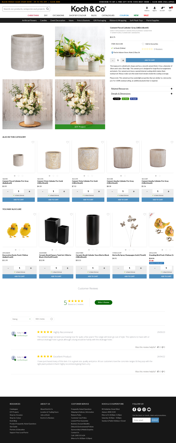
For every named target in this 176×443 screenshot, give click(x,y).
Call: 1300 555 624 (78, 435)
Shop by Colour (15, 418)
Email (134, 99)
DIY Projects (14, 412)
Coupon (124, 15)
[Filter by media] (44, 319)
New (136, 15)
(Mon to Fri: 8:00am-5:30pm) (81, 438)
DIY (45, 15)
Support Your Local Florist (19, 432)
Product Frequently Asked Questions (23, 424)
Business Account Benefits (80, 424)
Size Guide (13, 427)
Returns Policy (76, 415)
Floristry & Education (17, 430)
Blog (94, 15)
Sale (146, 15)
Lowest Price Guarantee (79, 421)
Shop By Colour (77, 15)
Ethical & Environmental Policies (82, 427)
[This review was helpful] (158, 347)
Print (126, 99)
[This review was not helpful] (162, 347)
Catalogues (108, 15)
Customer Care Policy (79, 418)
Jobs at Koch (45, 415)
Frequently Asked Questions (81, 409)
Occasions (58, 15)
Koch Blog (13, 421)
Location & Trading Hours (49, 412)
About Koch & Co (46, 409)
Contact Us (75, 432)
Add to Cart (150, 60)
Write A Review (103, 302)
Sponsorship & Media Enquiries (82, 430)
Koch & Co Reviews (47, 418)
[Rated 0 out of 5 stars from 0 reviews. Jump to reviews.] (152, 49)
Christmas (33, 15)
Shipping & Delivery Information (82, 412)
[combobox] (21, 319)
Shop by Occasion (16, 415)
